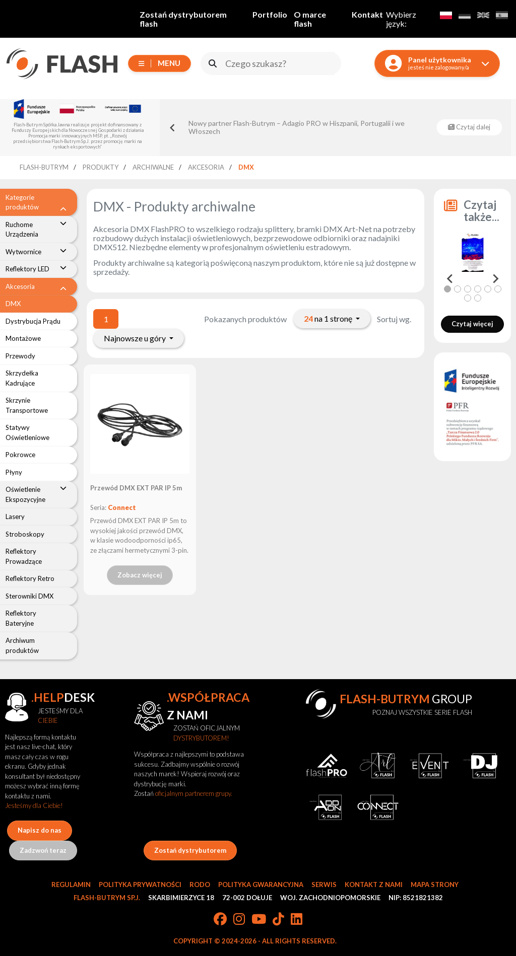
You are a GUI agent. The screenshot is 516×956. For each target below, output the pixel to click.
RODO (199, 884)
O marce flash (310, 19)
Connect (122, 507)
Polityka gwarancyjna (260, 884)
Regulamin (71, 884)
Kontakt (367, 14)
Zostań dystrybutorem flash (183, 19)
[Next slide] (495, 279)
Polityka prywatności (140, 884)
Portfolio (269, 14)
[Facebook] (220, 920)
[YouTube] (258, 920)
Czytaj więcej (472, 324)
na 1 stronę (329, 318)
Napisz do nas (39, 830)
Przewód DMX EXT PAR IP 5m (136, 488)
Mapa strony (435, 884)
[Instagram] (239, 920)
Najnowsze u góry (135, 338)
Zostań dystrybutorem (190, 850)
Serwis (324, 884)
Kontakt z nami (374, 884)
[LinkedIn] (296, 920)
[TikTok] (278, 920)
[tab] (447, 288)
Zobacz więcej (139, 575)
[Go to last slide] (172, 127)
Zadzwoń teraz (43, 850)
